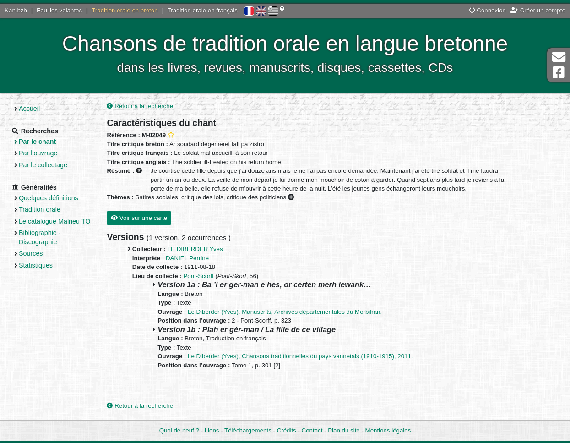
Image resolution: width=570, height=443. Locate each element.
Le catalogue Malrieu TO (54, 221)
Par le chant (37, 141)
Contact (312, 430)
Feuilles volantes (59, 10)
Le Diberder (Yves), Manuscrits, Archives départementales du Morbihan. (285, 311)
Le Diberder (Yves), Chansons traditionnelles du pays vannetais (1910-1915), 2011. (300, 356)
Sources (31, 253)
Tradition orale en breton (124, 10)
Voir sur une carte (139, 217)
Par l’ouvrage (38, 153)
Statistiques (36, 265)
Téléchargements (247, 430)
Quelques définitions (48, 198)
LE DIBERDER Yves (195, 249)
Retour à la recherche (140, 106)
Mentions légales (388, 430)
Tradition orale (39, 209)
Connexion (487, 10)
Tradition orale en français (203, 10)
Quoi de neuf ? (179, 430)
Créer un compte (537, 10)
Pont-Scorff (198, 276)
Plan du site (343, 430)
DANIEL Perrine (187, 258)
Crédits (286, 430)
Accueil (29, 108)
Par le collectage (43, 165)
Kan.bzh (16, 10)
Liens (212, 430)
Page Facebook (558, 72)
